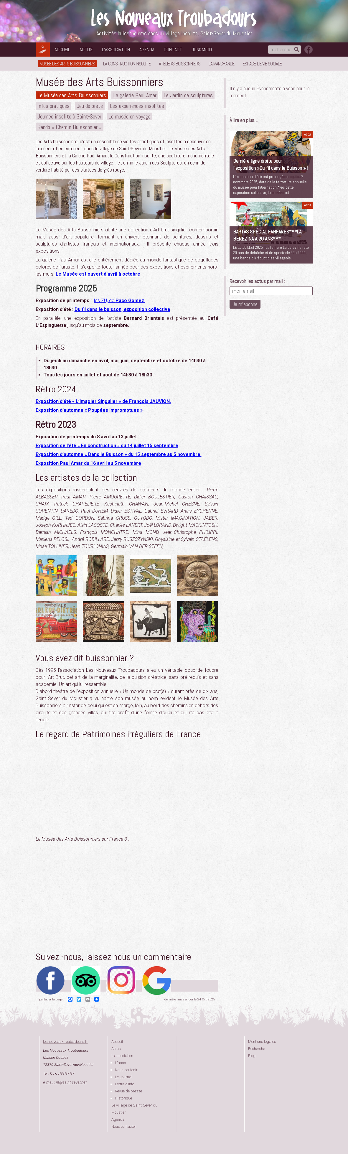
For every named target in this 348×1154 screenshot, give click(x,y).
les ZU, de (119, 300)
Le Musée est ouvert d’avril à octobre (98, 274)
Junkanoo (202, 49)
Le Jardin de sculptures (188, 95)
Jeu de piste (90, 106)
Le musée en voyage (129, 116)
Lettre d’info (124, 1084)
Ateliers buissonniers (179, 63)
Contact (173, 49)
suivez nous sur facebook (308, 49)
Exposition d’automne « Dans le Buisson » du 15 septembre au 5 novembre (119, 454)
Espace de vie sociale (262, 63)
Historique (123, 1098)
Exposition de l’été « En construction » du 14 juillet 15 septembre (107, 445)
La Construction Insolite (126, 63)
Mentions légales (262, 1041)
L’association (116, 49)
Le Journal (123, 1077)
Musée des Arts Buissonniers (67, 63)
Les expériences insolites (137, 106)
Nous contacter (123, 1126)
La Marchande (221, 63)
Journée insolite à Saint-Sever (69, 116)
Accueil (62, 49)
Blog (251, 1055)
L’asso (120, 1063)
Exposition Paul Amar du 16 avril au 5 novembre (88, 463)
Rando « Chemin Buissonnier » (69, 127)
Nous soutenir (126, 1070)
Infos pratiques (53, 106)
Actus (86, 49)
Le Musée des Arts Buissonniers (71, 95)
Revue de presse (128, 1091)
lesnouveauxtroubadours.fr (65, 1041)
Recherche (256, 1048)
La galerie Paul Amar (134, 95)
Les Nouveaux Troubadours (174, 18)
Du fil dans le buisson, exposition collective (122, 309)
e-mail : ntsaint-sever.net (65, 1082)
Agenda (146, 49)
